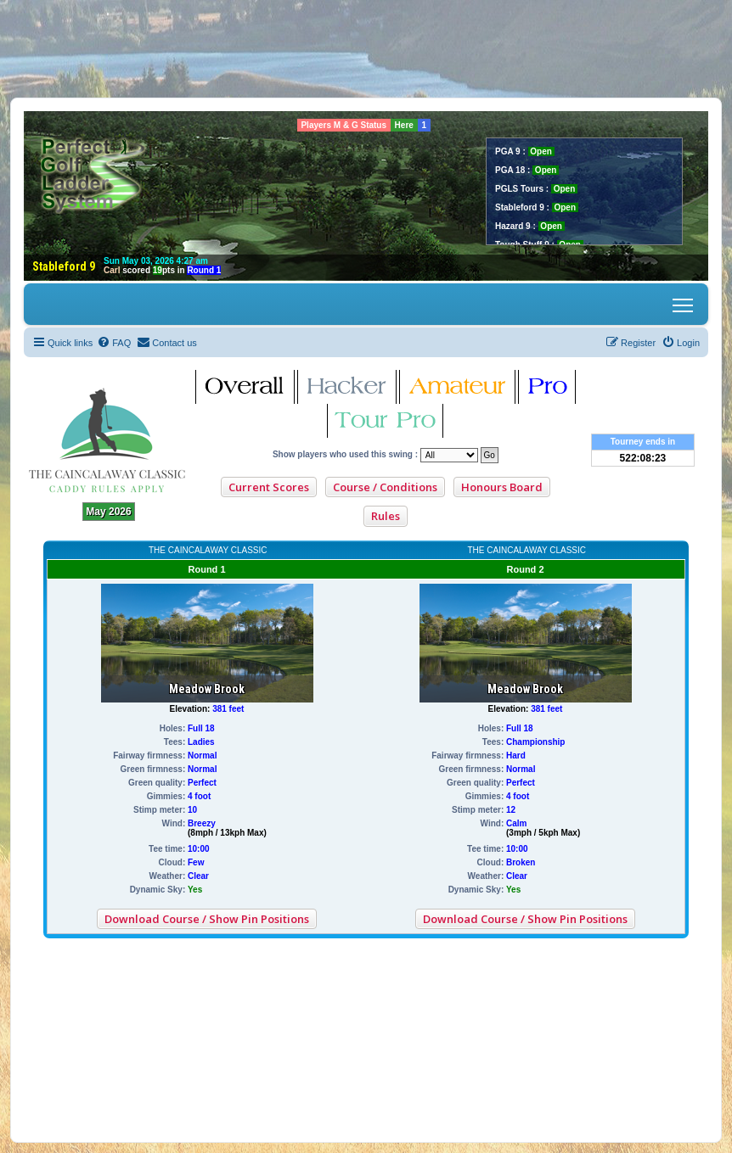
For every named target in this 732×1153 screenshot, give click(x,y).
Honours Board (502, 487)
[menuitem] (114, 343)
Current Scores (268, 487)
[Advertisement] (366, 48)
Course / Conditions (385, 487)
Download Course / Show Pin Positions (206, 918)
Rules (385, 515)
